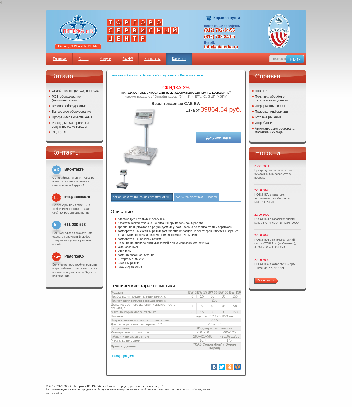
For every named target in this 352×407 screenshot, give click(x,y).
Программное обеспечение (72, 117)
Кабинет (179, 59)
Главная (60, 59)
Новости (261, 91)
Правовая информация (272, 111)
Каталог (132, 75)
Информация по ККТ (270, 106)
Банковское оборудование (71, 111)
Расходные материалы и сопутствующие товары (70, 125)
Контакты (152, 59)
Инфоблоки (263, 123)
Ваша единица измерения (78, 46)
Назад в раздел (122, 356)
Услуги (105, 59)
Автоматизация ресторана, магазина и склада (275, 130)
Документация (218, 137)
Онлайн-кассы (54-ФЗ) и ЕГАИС (75, 91)
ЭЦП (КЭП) (60, 132)
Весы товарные (191, 75)
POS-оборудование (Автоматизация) (66, 98)
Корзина (208, 18)
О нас (83, 59)
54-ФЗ (128, 59)
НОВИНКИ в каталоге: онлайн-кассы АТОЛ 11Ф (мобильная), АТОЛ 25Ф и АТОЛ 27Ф (275, 243)
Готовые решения (268, 117)
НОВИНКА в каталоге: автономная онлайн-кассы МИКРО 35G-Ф (272, 198)
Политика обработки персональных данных (271, 98)
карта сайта (54, 393)
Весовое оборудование (69, 106)
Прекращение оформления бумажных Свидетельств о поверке (273, 173)
